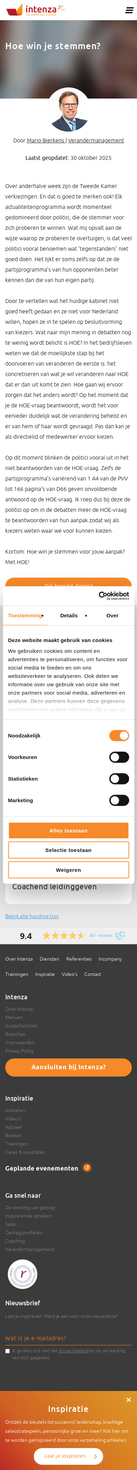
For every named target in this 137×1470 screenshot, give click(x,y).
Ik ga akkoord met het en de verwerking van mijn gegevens (68, 1353)
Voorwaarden (20, 1042)
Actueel (13, 1127)
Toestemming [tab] (25, 615)
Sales (10, 1224)
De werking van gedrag (30, 1207)
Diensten (49, 959)
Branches (15, 1034)
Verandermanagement (96, 140)
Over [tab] (112, 615)
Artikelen (15, 1110)
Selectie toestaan (68, 850)
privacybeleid (74, 1350)
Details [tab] (69, 615)
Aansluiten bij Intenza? (68, 1067)
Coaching (15, 1240)
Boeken (13, 1135)
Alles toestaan (68, 830)
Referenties (79, 959)
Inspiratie (45, 974)
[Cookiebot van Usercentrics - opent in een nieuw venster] (98, 596)
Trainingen (16, 974)
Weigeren (68, 870)
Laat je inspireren (65, 1456)
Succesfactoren (21, 1025)
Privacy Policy (19, 1050)
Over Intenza (19, 959)
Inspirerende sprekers (28, 1215)
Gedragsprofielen (24, 1232)
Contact (92, 974)
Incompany (110, 959)
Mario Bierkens (46, 140)
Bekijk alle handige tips (32, 916)
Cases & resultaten (25, 1152)
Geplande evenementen (48, 1168)
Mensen (14, 1017)
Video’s (69, 974)
